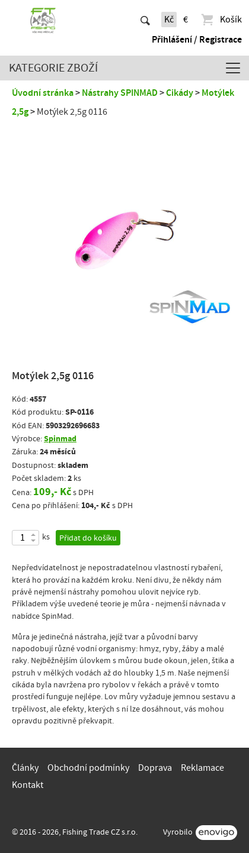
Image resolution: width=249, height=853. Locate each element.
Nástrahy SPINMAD (120, 93)
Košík (221, 19)
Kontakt (27, 785)
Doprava (155, 767)
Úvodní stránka (43, 93)
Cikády (179, 93)
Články (25, 767)
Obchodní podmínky (88, 767)
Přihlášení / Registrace (197, 39)
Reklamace (202, 767)
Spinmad (60, 439)
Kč (169, 19)
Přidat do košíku (88, 538)
